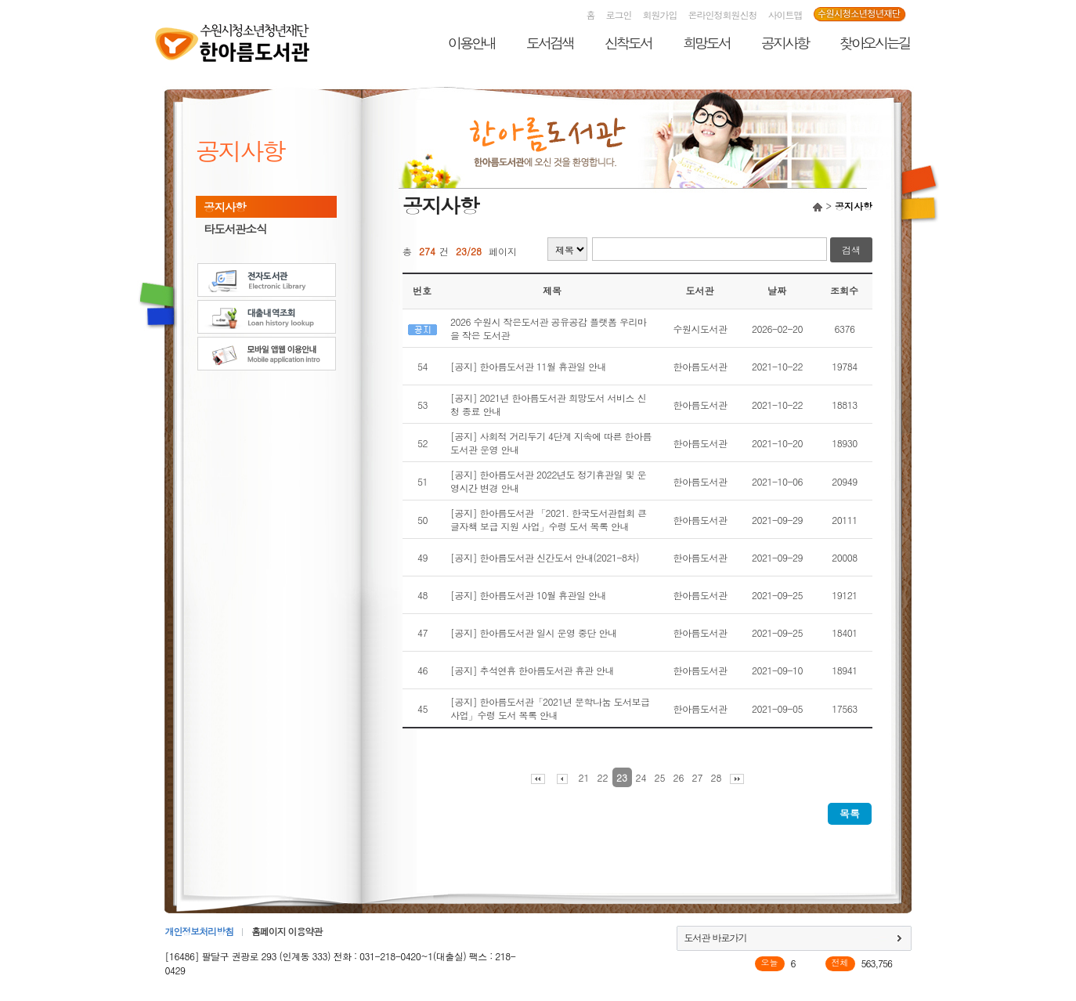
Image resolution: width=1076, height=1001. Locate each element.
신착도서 (628, 42)
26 (678, 777)
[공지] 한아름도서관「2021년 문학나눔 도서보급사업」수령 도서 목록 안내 (550, 708)
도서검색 (549, 42)
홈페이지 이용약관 (286, 931)
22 (603, 777)
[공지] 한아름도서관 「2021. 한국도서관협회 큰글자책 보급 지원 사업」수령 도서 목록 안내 (548, 519)
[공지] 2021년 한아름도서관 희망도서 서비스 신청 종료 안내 (548, 404)
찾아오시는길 (874, 42)
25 (660, 777)
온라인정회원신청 (722, 14)
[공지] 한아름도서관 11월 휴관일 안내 (528, 366)
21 (584, 777)
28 (716, 777)
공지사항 (784, 42)
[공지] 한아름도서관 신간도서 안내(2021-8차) (544, 557)
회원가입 (660, 14)
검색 (851, 249)
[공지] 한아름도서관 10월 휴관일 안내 (528, 595)
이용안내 (471, 42)
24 (641, 777)
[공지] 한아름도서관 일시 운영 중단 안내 (533, 632)
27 (697, 777)
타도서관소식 (235, 229)
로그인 (619, 14)
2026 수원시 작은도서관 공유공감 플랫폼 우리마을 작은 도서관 (548, 328)
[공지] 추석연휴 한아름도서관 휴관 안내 (532, 670)
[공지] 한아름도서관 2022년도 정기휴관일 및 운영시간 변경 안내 (548, 481)
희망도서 (706, 42)
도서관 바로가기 (715, 937)
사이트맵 (785, 14)
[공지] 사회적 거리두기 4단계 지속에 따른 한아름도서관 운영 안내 (551, 442)
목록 (849, 813)
